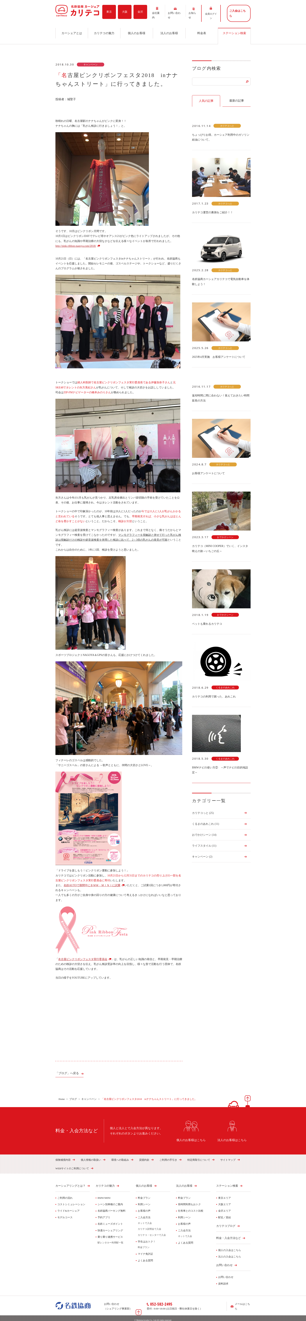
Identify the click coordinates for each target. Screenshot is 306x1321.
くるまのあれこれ (205, 819)
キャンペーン (202, 852)
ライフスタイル (204, 841)
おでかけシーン (204, 830)
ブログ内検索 (206, 64)
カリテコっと (203, 808)
